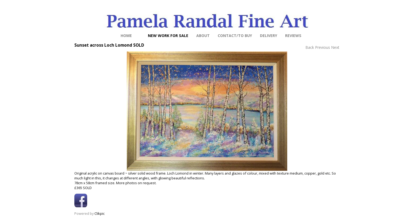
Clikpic (99, 213)
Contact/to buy (235, 35)
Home (126, 35)
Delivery (268, 35)
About (203, 35)
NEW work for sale (168, 35)
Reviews (293, 35)
